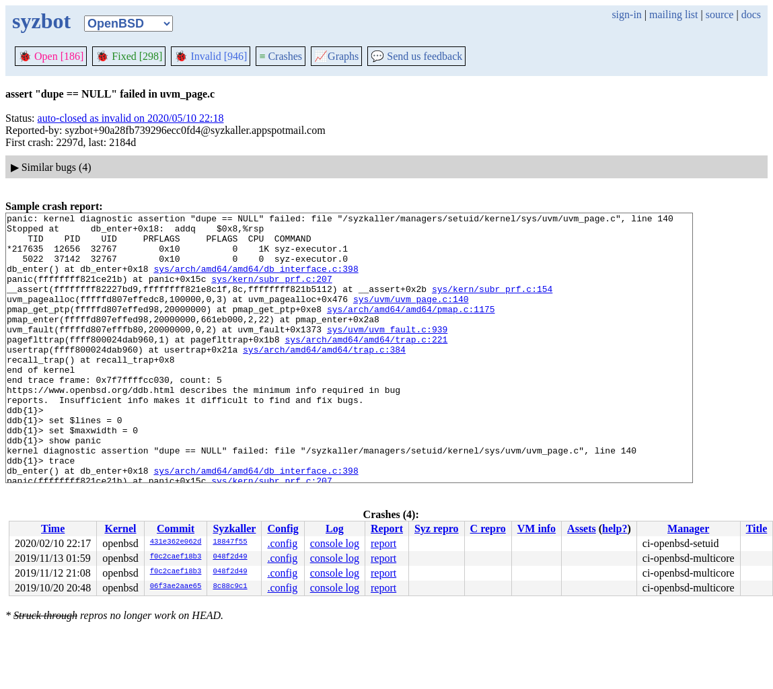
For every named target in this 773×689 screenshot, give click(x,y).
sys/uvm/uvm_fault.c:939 (387, 353)
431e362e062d (176, 542)
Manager (688, 528)
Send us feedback (416, 56)
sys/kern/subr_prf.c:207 (271, 293)
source (720, 14)
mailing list (673, 14)
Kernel (120, 528)
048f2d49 (230, 557)
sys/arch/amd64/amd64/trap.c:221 (366, 365)
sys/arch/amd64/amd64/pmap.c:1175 (411, 329)
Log (335, 528)
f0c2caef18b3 (176, 557)
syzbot (41, 21)
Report (387, 528)
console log (334, 543)
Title (757, 528)
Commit (175, 528)
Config (282, 528)
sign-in (626, 14)
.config (282, 543)
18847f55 (230, 542)
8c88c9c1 (230, 586)
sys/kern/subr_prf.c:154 (492, 305)
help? (614, 528)
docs (751, 14)
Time (53, 528)
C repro (488, 528)
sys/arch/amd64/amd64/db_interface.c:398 (255, 281)
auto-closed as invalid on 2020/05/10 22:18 (131, 118)
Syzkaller (234, 528)
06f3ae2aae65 (176, 586)
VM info (536, 528)
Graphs (336, 56)
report (383, 543)
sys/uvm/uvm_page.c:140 (411, 317)
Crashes (280, 56)
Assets (581, 528)
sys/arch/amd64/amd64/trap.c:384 (324, 377)
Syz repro (436, 528)
